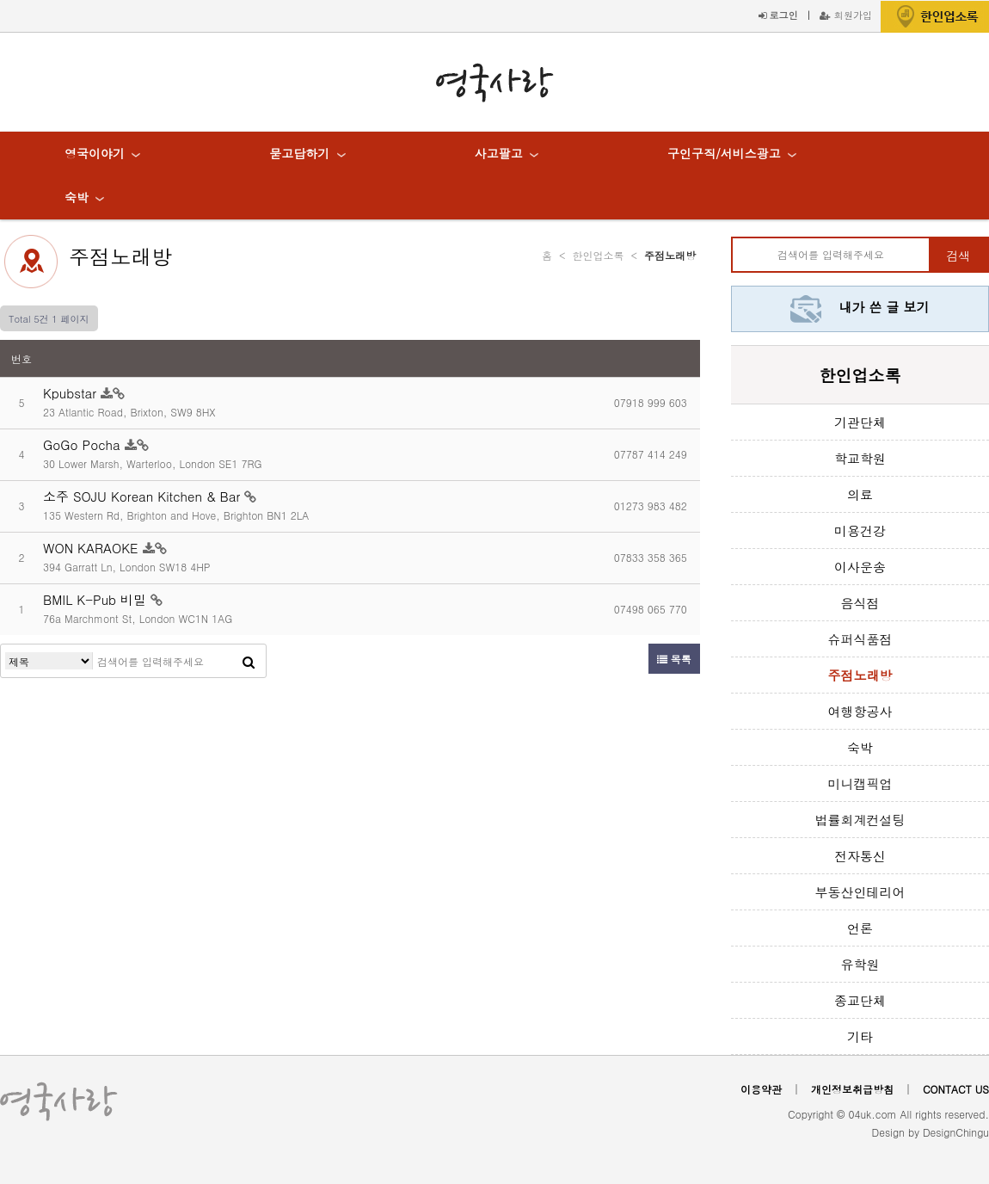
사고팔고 (499, 153)
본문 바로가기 (0, 0)
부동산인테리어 (860, 892)
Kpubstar (72, 393)
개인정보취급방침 (852, 1089)
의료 (860, 494)
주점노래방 (120, 256)
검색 (958, 255)
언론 (860, 928)
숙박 (76, 197)
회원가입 (846, 15)
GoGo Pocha (84, 444)
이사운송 (860, 567)
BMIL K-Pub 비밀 (96, 599)
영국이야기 (94, 153)
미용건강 (860, 530)
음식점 (860, 603)
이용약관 (761, 1089)
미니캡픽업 (860, 783)
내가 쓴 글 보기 (859, 307)
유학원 (860, 964)
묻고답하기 (299, 153)
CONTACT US (956, 1089)
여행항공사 (860, 711)
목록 (674, 658)
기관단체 (860, 422)
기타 (860, 1036)
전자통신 (860, 856)
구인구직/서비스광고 (724, 153)
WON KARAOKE (93, 548)
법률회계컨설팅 (860, 820)
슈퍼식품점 (860, 639)
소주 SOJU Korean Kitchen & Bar (143, 496)
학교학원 (860, 458)
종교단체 (860, 1000)
